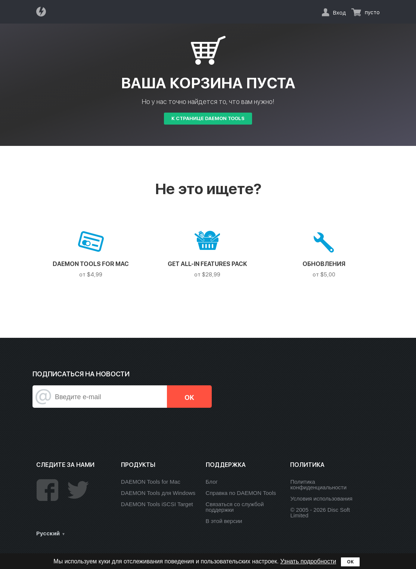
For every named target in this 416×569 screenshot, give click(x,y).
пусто (372, 12)
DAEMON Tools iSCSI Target (157, 504)
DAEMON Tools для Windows (158, 493)
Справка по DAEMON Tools (241, 493)
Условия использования (321, 498)
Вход (339, 12)
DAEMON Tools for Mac (150, 481)
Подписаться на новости (81, 374)
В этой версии (224, 521)
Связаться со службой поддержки (235, 507)
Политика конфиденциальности (318, 484)
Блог (212, 481)
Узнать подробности (308, 561)
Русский (48, 533)
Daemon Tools (43, 11)
